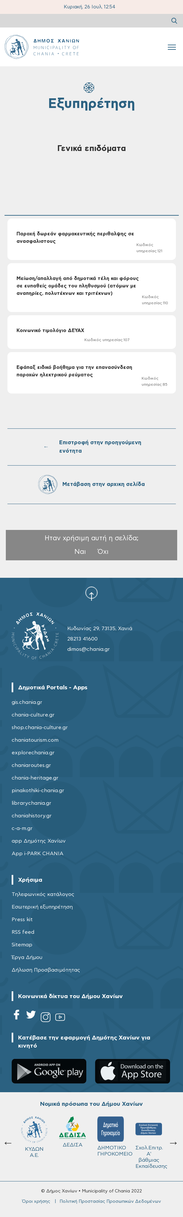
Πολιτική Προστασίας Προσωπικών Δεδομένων (110, 1201)
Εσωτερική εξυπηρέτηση (42, 907)
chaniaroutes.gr (31, 765)
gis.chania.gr (27, 702)
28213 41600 (82, 638)
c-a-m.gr (22, 828)
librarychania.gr (31, 803)
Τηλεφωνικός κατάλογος (43, 894)
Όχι (103, 551)
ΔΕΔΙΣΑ (72, 1132)
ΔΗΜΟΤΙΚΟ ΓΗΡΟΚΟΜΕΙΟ (113, 1136)
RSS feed (23, 932)
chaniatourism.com (35, 740)
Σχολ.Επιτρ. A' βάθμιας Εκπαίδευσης (151, 1142)
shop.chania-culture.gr (40, 727)
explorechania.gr (33, 752)
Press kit (22, 919)
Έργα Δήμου (27, 957)
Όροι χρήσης (36, 1201)
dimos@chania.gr (88, 649)
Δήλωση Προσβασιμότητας (46, 970)
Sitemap (22, 944)
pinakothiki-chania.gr (38, 790)
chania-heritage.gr (35, 778)
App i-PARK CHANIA (37, 853)
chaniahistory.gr (32, 815)
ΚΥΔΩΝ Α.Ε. (34, 1137)
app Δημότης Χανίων (39, 841)
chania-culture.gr (33, 714)
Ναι (80, 551)
